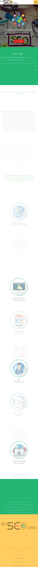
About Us (19, 559)
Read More (19, 44)
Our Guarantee (19, 563)
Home (19, 556)
